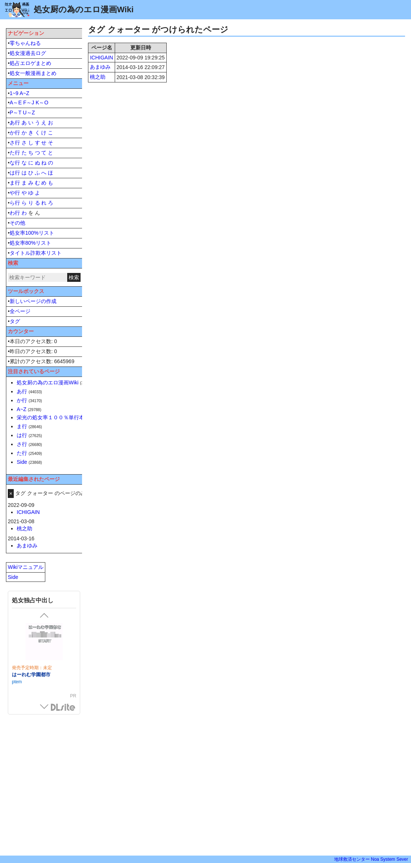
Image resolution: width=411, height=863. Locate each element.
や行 (15, 193)
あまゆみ (100, 67)
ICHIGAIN (101, 58)
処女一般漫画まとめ (33, 73)
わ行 (15, 213)
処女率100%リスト (32, 233)
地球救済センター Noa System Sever (371, 859)
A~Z (24, 93)
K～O (42, 102)
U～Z (29, 112)
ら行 (15, 203)
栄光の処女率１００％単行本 (50, 417)
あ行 (15, 123)
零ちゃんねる (25, 43)
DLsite (63, 707)
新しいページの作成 (33, 301)
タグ (15, 321)
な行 (15, 163)
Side (22, 462)
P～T (16, 112)
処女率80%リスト (30, 243)
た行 (15, 153)
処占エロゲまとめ (30, 63)
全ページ (20, 311)
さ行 (15, 143)
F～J (28, 102)
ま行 (15, 183)
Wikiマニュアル (25, 567)
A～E (16, 102)
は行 (15, 173)
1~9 (14, 93)
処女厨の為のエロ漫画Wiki (47, 382)
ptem (17, 681)
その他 (17, 223)
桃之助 (97, 77)
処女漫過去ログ (28, 53)
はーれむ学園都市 (31, 674)
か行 (15, 133)
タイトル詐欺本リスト (36, 253)
